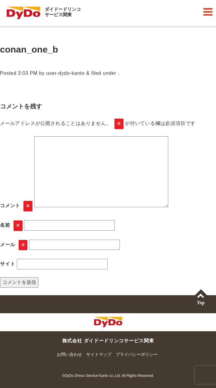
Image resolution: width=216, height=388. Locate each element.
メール (13, 245)
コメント (16, 206)
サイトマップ (98, 354)
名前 (11, 225)
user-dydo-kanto (65, 73)
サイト (7, 263)
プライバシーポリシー (137, 354)
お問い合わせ (69, 354)
